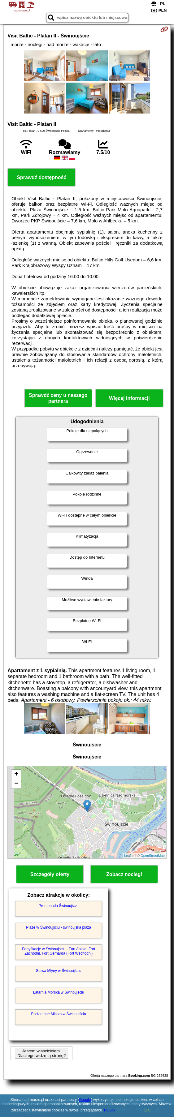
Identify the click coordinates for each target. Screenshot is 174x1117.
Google (85, 1100)
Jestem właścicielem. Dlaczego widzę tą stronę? (41, 1053)
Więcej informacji (129, 398)
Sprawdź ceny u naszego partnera (58, 398)
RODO (109, 1110)
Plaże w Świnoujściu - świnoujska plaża (58, 927)
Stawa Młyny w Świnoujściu (58, 971)
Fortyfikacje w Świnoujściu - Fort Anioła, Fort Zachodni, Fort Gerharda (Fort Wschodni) (58, 951)
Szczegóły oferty (49, 874)
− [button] (16, 783)
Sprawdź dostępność (41, 177)
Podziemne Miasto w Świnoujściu (58, 1014)
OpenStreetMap (153, 855)
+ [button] (16, 774)
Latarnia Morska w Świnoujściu (58, 992)
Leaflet (129, 855)
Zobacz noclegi (124, 874)
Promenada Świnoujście (59, 906)
